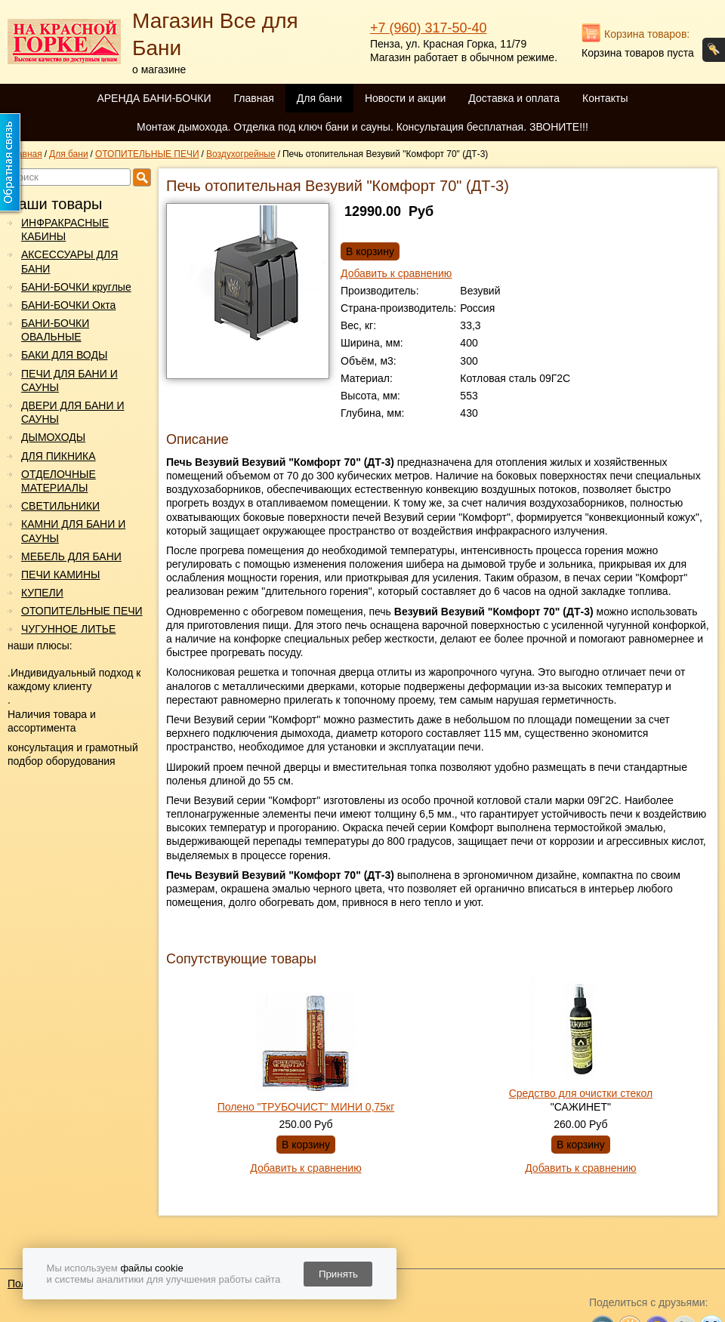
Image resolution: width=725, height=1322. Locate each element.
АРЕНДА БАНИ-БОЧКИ (154, 98)
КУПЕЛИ (42, 593)
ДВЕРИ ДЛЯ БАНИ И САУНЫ (72, 412)
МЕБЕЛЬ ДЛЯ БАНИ (71, 556)
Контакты (605, 98)
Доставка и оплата (514, 98)
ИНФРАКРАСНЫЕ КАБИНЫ (65, 229)
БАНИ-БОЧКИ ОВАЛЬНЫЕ (55, 330)
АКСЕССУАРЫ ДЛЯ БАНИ (69, 261)
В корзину (370, 251)
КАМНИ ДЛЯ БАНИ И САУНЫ (73, 531)
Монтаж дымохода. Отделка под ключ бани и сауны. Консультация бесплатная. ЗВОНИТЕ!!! (362, 127)
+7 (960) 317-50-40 (428, 27)
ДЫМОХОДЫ (53, 437)
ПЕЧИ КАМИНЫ (60, 575)
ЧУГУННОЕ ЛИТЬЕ (68, 629)
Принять (338, 1274)
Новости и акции (405, 98)
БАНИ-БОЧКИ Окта (68, 305)
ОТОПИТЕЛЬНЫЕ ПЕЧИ (82, 611)
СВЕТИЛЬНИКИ (60, 506)
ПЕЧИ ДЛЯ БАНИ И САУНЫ (69, 380)
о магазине (159, 69)
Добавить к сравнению (396, 273)
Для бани (319, 98)
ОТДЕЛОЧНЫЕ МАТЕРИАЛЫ (58, 481)
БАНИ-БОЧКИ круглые (76, 287)
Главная (253, 98)
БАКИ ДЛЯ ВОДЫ (64, 355)
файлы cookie (151, 1268)
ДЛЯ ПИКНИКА (58, 456)
